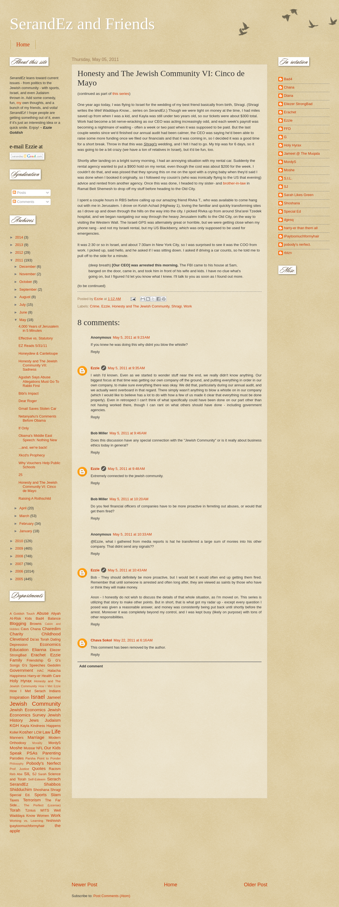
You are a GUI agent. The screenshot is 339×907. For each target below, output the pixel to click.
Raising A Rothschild (34, 498)
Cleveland (19, 639)
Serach (54, 779)
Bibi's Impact (28, 393)
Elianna (39, 649)
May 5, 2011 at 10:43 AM (127, 570)
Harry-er (34, 676)
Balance (54, 618)
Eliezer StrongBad (298, 104)
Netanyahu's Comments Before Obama (37, 418)
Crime (94, 306)
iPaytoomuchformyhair (301, 236)
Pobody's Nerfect (43, 763)
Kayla (24, 726)
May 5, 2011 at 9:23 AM (131, 337)
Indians (55, 691)
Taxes (14, 800)
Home (23, 44)
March (24, 516)
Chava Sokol (101, 640)
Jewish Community (35, 703)
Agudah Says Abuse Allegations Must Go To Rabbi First (38, 381)
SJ (34, 774)
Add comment (91, 666)
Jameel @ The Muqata (302, 153)
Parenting (51, 753)
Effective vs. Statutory (35, 338)
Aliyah (56, 613)
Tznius (30, 810)
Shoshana (41, 790)
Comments (23, 202)
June (23, 312)
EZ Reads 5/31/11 (32, 346)
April (23, 508)
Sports (40, 794)
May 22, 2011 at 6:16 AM (133, 640)
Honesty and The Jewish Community (140, 306)
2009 (19, 548)
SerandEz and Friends (82, 24)
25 (20, 475)
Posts (19, 193)
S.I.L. (288, 178)
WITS (44, 810)
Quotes (39, 768)
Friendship (35, 660)
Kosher (26, 732)
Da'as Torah (39, 639)
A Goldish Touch (22, 613)
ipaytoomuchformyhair (27, 826)
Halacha (54, 670)
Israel (38, 697)
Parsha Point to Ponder (43, 758)
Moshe (16, 747)
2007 (19, 564)
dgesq (289, 220)
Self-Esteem (36, 779)
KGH (14, 725)
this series (120, 94)
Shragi (176, 306)
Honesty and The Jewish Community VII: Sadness (37, 365)
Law (46, 732)
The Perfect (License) (42, 805)
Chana (35, 629)
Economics (50, 644)
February (26, 523)
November (28, 274)
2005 (19, 579)
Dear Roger (27, 401)
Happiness (18, 676)
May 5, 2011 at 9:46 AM (127, 433)
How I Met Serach (28, 691)
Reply (95, 352)
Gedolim (54, 665)
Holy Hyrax (21, 680)
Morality (37, 743)
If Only (23, 428)
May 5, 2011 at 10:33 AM (132, 534)
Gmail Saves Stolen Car (37, 408)
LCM (37, 732)
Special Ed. (20, 795)
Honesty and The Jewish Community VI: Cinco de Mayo (37, 486)
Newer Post (84, 884)
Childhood (51, 634)
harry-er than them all (301, 228)
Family (16, 660)
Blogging (18, 623)
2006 (19, 571)
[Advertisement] (169, 840)
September (28, 289)
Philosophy (16, 763)
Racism (55, 769)
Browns (36, 624)
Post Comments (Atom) (111, 896)
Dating (55, 639)
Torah (15, 810)
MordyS (55, 743)
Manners (16, 737)
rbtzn (288, 253)
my (19, 103)
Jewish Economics (27, 709)
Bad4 (40, 618)
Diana (288, 95)
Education (19, 649)
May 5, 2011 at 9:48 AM (126, 469)
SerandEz (19, 784)
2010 (19, 541)
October (26, 282)
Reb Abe (16, 774)
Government (21, 670)
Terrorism (32, 800)
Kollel (14, 732)
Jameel (54, 697)
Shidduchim (21, 789)
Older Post (255, 884)
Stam (56, 794)
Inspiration (19, 697)
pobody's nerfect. (297, 244)
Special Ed (292, 211)
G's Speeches (33, 665)
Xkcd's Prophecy (31, 455)
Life (56, 731)
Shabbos (52, 784)
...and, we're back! (32, 447)
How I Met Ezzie (49, 686)
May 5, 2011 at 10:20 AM (128, 499)
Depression (19, 645)
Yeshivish (53, 820)
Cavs (25, 629)
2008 (19, 556)
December (28, 266)
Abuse (43, 613)
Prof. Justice (19, 768)
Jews (34, 720)
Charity (16, 634)
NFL (39, 748)
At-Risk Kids (21, 618)
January (26, 531)
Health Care (51, 676)
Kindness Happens (46, 726)
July (22, 305)
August (25, 297)
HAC (40, 670)
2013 (19, 245)
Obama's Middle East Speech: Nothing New (37, 438)
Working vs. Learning (26, 820)
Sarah (42, 774)
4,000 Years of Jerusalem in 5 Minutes (38, 328)
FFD (287, 129)
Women (43, 816)
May (23, 320)
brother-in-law (234, 183)
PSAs (32, 753)
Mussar (29, 748)
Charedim (51, 628)
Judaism (53, 720)
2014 (19, 237)
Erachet (38, 654)
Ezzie (105, 306)
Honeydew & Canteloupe (38, 353)
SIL (27, 773)
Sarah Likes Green (298, 195)
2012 (19, 252)
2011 (19, 260)
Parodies (17, 758)
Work (188, 306)
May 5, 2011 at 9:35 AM (126, 368)
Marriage (36, 737)
